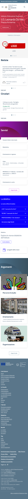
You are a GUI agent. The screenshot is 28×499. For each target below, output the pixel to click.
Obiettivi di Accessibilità (7, 459)
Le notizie (3, 430)
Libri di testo (4, 423)
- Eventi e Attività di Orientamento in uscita (14, 320)
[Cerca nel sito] (24, 7)
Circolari (3, 446)
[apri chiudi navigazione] (2, 7)
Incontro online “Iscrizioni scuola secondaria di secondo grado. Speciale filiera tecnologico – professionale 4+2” (14, 69)
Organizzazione (4, 391)
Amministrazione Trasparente (8, 451)
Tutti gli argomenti (5, 447)
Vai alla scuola (5, 27)
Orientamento (4, 411)
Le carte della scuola (6, 395)
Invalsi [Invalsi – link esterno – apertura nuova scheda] (2, 382)
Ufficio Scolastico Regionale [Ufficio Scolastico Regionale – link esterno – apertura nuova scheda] (7, 375)
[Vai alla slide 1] (11, 88)
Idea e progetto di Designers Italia (19, 493)
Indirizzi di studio (5, 421)
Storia (2, 402)
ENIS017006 (14, 480)
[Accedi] (25, 1)
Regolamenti (4, 397)
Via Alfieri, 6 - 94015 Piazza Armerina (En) (14, 469)
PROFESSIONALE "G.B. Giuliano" (11, 218)
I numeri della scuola (6, 393)
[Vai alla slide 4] (15, 55)
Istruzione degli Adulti (8, 222)
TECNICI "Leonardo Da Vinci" (10, 213)
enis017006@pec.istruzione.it (7, 475)
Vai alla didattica (6, 242)
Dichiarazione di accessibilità (8, 457)
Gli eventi (3, 433)
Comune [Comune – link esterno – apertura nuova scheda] (3, 384)
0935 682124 (9, 471)
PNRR (2, 440)
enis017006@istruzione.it (9, 472)
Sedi (2, 398)
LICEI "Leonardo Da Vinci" (9, 209)
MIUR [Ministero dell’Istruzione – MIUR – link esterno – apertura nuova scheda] (2, 374)
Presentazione (4, 389)
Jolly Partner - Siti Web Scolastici (8, 489)
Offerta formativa (5, 417)
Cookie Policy (13, 454)
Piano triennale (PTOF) (6, 419)
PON (2, 438)
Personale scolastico (6, 407)
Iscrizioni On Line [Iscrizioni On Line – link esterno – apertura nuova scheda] (5, 381)
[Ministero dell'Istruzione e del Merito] (9, 1)
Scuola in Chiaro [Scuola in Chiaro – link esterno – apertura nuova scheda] (5, 379)
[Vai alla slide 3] (14, 55)
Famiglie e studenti (5, 409)
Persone (3, 400)
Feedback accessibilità (6, 462)
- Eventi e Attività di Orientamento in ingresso (13, 319)
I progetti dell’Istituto (6, 425)
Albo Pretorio (21, 451)
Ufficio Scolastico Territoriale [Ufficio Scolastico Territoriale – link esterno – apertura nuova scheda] (8, 377)
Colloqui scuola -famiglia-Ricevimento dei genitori (11, 103)
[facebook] (7, 464)
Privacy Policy (4, 454)
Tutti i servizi (4, 412)
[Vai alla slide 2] (12, 55)
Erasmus (3, 442)
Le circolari (3, 431)
